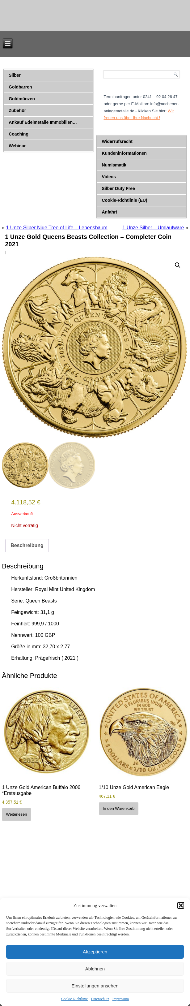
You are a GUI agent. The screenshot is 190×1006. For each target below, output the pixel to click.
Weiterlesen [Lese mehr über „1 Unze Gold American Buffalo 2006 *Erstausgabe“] (16, 814)
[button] (181, 905)
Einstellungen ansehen (95, 985)
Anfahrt (109, 211)
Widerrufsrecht (117, 141)
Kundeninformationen (124, 153)
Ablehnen (95, 968)
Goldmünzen (22, 98)
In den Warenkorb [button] (119, 808)
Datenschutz (100, 999)
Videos (109, 176)
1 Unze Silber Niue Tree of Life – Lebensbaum (56, 227)
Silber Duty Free (118, 188)
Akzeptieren (95, 951)
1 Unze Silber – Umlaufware (153, 227)
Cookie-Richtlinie (74, 999)
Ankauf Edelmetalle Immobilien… (43, 122)
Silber (15, 75)
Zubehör (17, 110)
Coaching (18, 134)
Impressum (120, 999)
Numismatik (114, 164)
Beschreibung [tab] (27, 545)
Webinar (17, 145)
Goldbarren (20, 86)
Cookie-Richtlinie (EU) (124, 200)
